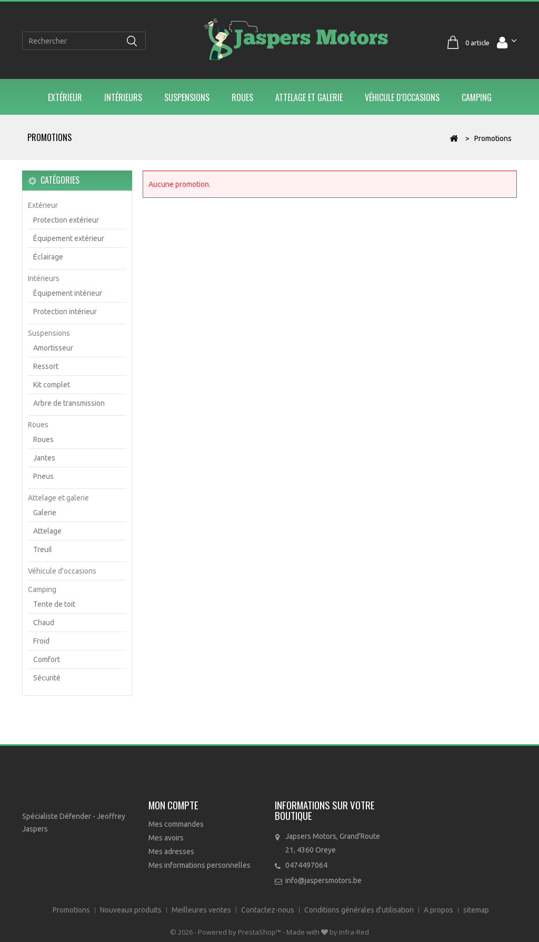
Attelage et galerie (309, 97)
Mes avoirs (166, 838)
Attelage (47, 531)
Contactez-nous (268, 910)
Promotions (72, 910)
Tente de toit (54, 604)
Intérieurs (123, 97)
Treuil (42, 549)
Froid (41, 641)
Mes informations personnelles (199, 865)
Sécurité (47, 678)
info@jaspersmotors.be (323, 880)
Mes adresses (171, 851)
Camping (477, 97)
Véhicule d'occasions (402, 97)
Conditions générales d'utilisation (359, 910)
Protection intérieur (65, 311)
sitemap (476, 910)
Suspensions (186, 97)
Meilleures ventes (202, 910)
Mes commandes (176, 824)
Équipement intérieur (67, 293)
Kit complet (51, 384)
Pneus (43, 476)
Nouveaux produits (131, 910)
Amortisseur (53, 348)
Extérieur (65, 97)
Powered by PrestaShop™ (240, 932)
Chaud (43, 622)
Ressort (45, 366)
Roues (242, 97)
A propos (439, 910)
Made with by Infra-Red (327, 932)
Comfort (46, 659)
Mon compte (173, 804)
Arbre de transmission (69, 403)
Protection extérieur (66, 220)
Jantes (44, 458)
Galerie (44, 512)
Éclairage (48, 257)
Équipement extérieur (68, 238)
